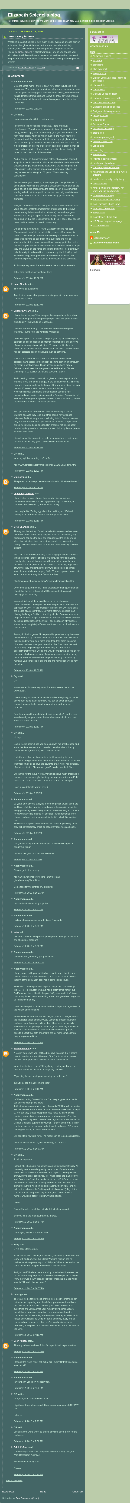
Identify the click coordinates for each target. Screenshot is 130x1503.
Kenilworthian (99, 154)
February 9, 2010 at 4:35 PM (28, 833)
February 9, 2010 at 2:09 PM (28, 793)
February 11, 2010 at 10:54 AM (29, 1222)
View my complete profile (106, 243)
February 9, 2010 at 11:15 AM (28, 447)
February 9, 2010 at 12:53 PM (28, 727)
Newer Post (8, 1492)
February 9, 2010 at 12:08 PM (28, 487)
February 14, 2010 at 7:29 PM (28, 1421)
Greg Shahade (21, 527)
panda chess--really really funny (108, 179)
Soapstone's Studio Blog (105, 217)
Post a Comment (14, 1480)
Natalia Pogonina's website (106, 167)
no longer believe (23, 52)
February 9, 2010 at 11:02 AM (28, 278)
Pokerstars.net (100, 183)
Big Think (97, 60)
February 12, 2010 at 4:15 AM (28, 1335)
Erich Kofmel (21, 1447)
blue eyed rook (100, 69)
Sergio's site (99, 212)
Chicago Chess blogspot (105, 94)
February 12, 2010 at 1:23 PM (28, 1371)
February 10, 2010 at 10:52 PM (29, 962)
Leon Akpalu (20, 284)
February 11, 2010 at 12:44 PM (29, 1238)
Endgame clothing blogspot (106, 107)
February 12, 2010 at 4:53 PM (28, 1388)
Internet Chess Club (102, 141)
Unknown (19, 477)
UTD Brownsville (101, 225)
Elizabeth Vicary (22, 311)
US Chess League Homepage (107, 221)
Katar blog (98, 150)
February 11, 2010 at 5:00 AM (28, 1042)
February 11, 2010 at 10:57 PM (29, 1288)
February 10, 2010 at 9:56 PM (28, 946)
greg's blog (98, 133)
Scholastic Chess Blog (104, 208)
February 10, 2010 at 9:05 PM (28, 926)
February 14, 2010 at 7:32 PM (28, 1441)
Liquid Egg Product (24, 493)
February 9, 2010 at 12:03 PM (28, 471)
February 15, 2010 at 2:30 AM (28, 1474)
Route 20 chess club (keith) (106, 199)
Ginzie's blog (99, 120)
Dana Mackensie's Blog (104, 102)
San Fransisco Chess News (106, 204)
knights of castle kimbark (105, 159)
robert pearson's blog (103, 195)
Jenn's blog (98, 146)
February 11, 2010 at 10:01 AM (29, 1149)
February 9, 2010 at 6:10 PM (28, 859)
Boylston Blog (99, 73)
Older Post (77, 1492)
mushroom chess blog (104, 163)
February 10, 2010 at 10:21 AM (29, 893)
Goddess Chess (101, 124)
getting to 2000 (100, 115)
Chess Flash (99, 89)
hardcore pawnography (104, 137)
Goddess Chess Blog (103, 128)
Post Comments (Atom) (27, 1498)
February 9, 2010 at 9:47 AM (28, 109)
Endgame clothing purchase (106, 111)
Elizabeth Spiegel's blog (34, 15)
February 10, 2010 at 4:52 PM (28, 909)
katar (16, 932)
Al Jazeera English (102, 56)
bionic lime (98, 65)
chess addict (99, 85)
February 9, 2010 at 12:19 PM (28, 521)
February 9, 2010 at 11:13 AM (28, 305)
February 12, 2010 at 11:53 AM (29, 1351)
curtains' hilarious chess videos (108, 98)
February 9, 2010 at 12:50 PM (28, 670)
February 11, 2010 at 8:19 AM (28, 1089)
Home (43, 1492)
